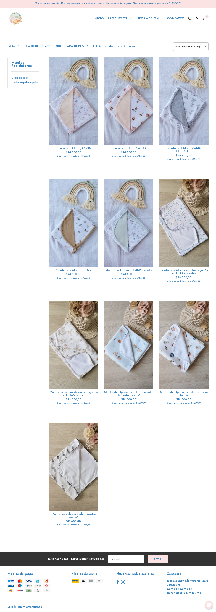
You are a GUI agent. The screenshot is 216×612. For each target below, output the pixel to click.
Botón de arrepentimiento (184, 593)
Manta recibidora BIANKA (129, 148)
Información (149, 18)
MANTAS (96, 46)
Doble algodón (19, 78)
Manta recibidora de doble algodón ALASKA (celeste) (183, 272)
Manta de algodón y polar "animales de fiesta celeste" (128, 394)
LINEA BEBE (30, 46)
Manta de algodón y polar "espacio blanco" (183, 394)
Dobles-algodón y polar (24, 83)
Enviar (158, 559)
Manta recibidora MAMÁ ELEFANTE (184, 150)
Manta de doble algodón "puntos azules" (73, 516)
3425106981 (174, 585)
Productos (119, 18)
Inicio (98, 18)
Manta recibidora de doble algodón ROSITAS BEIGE (73, 394)
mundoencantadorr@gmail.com (187, 581)
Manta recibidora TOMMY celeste (128, 270)
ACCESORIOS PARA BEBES (65, 46)
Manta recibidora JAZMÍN (73, 148)
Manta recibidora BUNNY (73, 270)
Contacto (175, 18)
